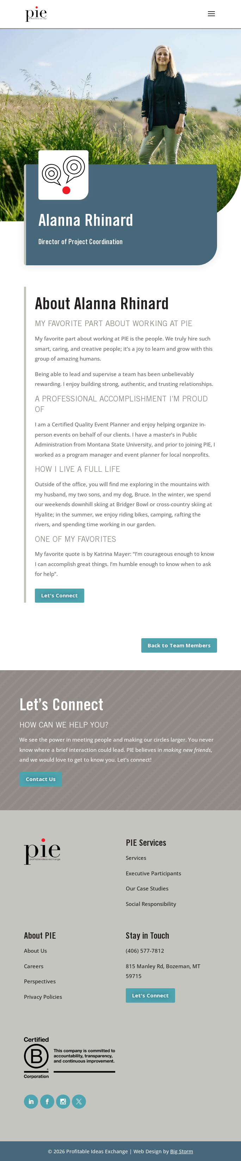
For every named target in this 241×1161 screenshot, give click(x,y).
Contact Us (41, 778)
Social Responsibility (151, 903)
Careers (33, 966)
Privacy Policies (43, 996)
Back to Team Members (179, 645)
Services (136, 857)
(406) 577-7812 (145, 950)
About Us (35, 950)
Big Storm (181, 1151)
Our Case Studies (147, 888)
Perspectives (40, 981)
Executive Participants (153, 873)
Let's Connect (59, 595)
